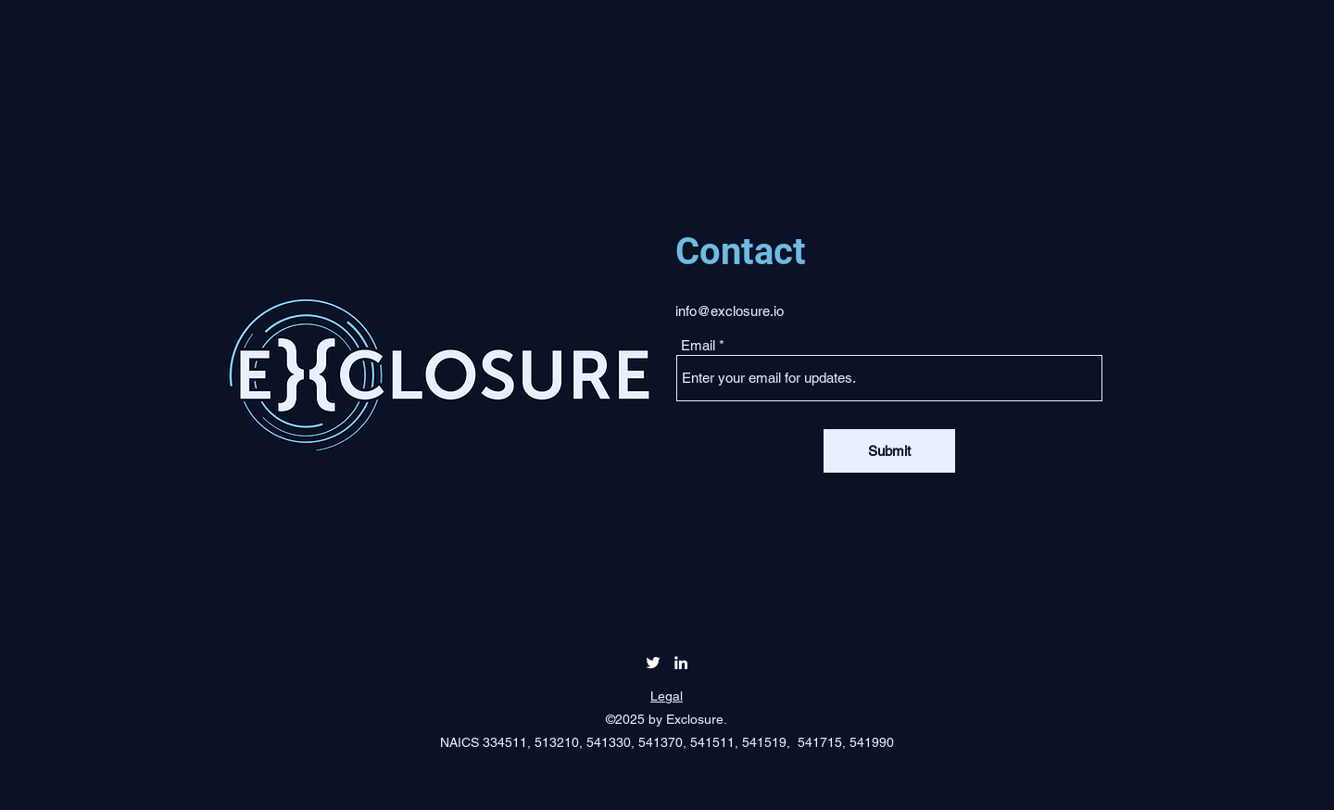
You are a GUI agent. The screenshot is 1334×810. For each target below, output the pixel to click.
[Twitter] (653, 662)
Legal (666, 696)
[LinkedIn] (681, 662)
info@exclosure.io (729, 311)
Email (698, 345)
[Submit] (889, 451)
